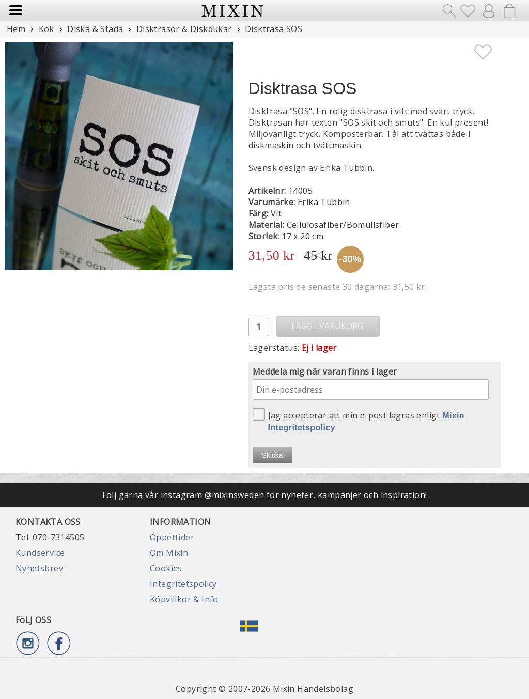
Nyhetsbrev (39, 568)
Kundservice (40, 552)
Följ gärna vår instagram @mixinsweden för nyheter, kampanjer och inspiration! (264, 495)
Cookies (166, 568)
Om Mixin (169, 552)
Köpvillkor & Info (184, 599)
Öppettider (172, 537)
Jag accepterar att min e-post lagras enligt (359, 420)
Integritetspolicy (183, 583)
